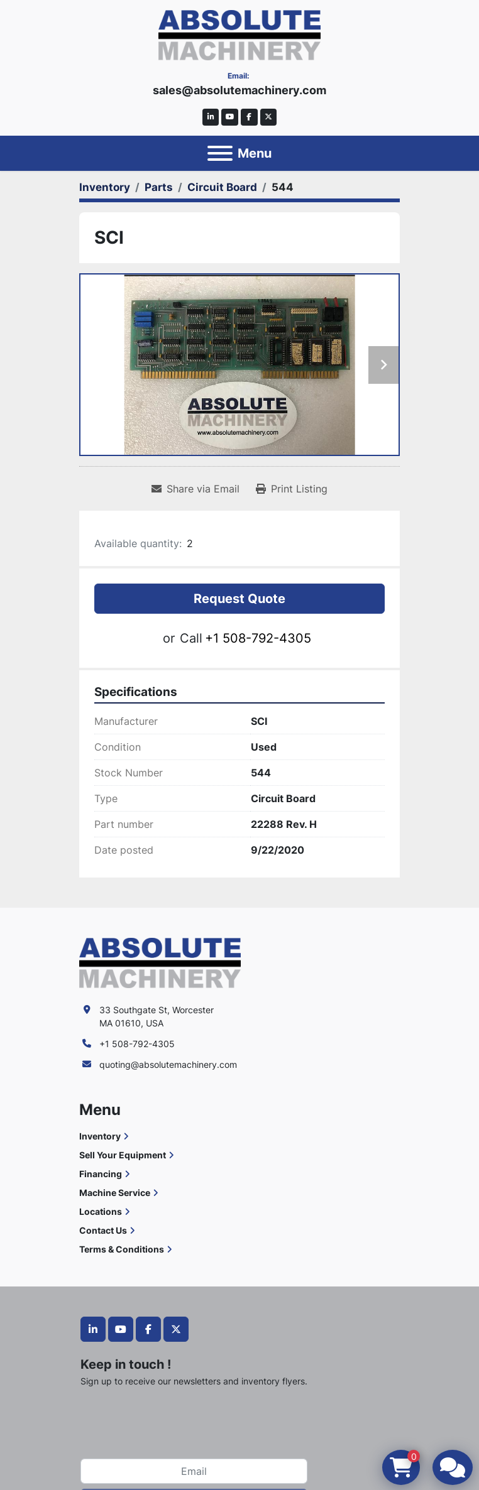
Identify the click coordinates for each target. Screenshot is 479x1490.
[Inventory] (104, 187)
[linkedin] (210, 117)
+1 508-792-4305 (258, 638)
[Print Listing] (292, 489)
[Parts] (159, 187)
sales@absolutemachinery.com (239, 90)
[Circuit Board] (222, 187)
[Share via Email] (195, 489)
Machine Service (114, 1192)
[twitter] (268, 117)
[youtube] (229, 117)
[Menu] (220, 153)
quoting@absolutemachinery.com (168, 1064)
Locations (100, 1211)
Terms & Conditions (121, 1249)
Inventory (100, 1136)
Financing (100, 1173)
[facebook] (249, 117)
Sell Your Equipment (122, 1155)
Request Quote (239, 598)
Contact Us (103, 1230)
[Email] (193, 1471)
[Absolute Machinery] (160, 962)
